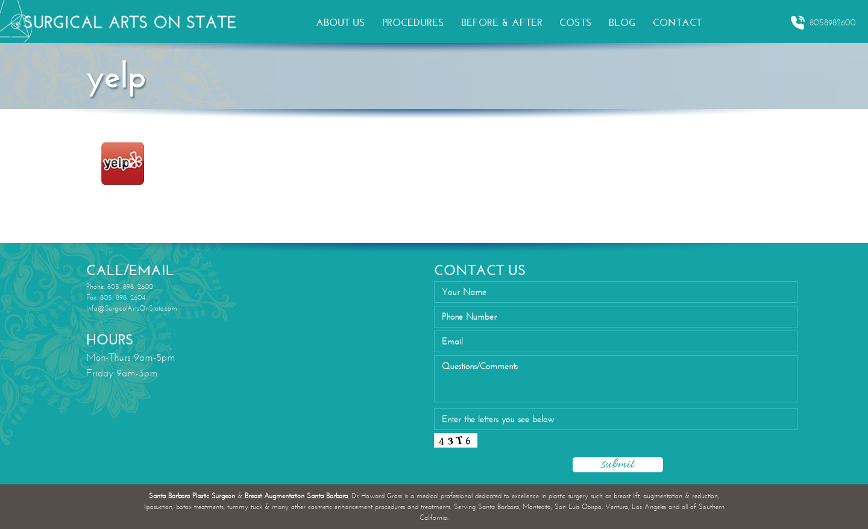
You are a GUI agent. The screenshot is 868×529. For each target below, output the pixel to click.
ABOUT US (340, 22)
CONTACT (677, 22)
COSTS (575, 22)
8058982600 (823, 23)
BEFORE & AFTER (501, 22)
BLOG (622, 22)
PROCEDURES (413, 22)
